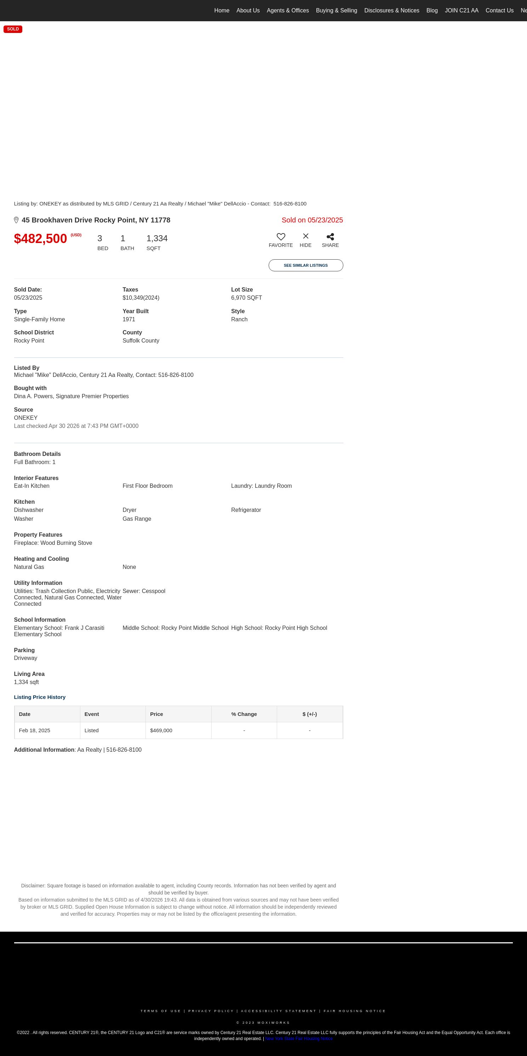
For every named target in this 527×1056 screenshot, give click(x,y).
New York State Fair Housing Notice (299, 1038)
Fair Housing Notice (355, 1011)
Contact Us (500, 10)
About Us (248, 10)
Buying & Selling (336, 10)
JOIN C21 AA (462, 10)
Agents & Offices (288, 10)
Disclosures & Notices (392, 10)
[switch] (281, 243)
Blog (432, 10)
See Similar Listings (306, 265)
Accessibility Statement (279, 1011)
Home (222, 10)
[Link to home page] (9, 10)
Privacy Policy (211, 1011)
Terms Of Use (161, 1011)
